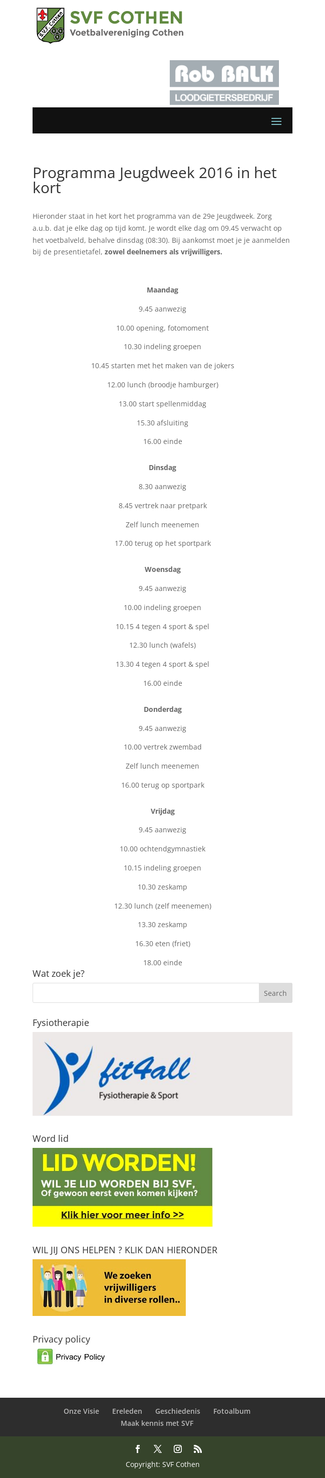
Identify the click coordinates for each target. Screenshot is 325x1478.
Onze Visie (81, 1411)
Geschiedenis (177, 1411)
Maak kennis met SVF (157, 1423)
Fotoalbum (231, 1411)
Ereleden (127, 1411)
